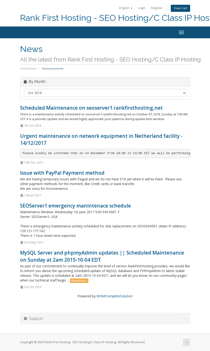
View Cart (180, 8)
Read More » (79, 280)
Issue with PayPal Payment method (62, 172)
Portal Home (28, 68)
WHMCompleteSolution (115, 296)
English (126, 8)
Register (157, 8)
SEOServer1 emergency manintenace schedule (75, 205)
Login (142, 8)
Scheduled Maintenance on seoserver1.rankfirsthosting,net (91, 107)
